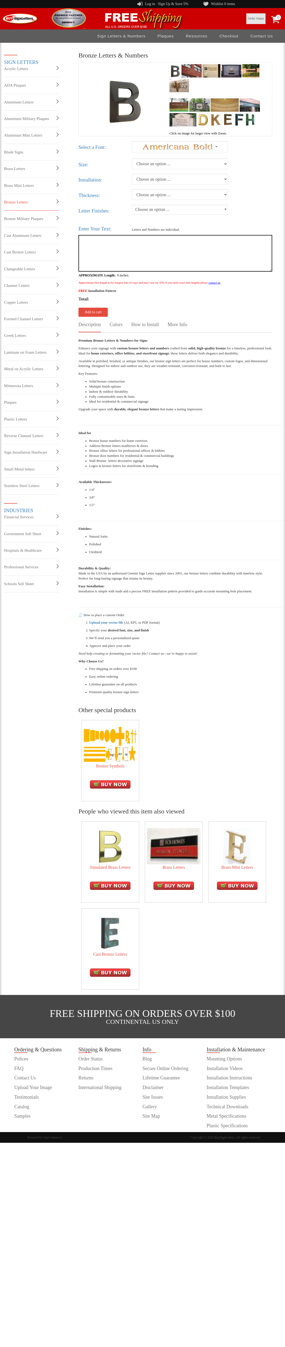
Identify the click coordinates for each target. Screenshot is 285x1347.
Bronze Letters (31, 201)
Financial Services (31, 516)
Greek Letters (31, 335)
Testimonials (26, 1097)
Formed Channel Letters (31, 318)
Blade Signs (31, 151)
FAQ (18, 1068)
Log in (150, 4)
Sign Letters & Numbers (121, 36)
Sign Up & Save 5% (173, 4)
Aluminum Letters (31, 101)
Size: (83, 164)
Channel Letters (31, 285)
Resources (196, 36)
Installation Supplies (226, 1097)
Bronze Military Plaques (31, 218)
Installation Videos (225, 1068)
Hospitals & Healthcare (31, 550)
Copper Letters (31, 302)
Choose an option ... (152, 209)
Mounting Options (224, 1059)
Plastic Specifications (227, 1125)
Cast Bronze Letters (31, 251)
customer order (28, 1125)
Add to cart (93, 312)
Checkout (228, 36)
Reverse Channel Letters (31, 435)
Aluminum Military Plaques (31, 118)
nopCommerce (52, 1137)
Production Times (95, 1068)
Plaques (165, 36)
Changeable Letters (31, 268)
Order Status (256, 18)
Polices (21, 1059)
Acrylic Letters (31, 68)
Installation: (90, 180)
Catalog (21, 1106)
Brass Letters (31, 168)
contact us (214, 282)
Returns (85, 1077)
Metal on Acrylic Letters (31, 368)
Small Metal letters (31, 468)
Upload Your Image (33, 1087)
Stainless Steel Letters (31, 485)
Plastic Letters (31, 418)
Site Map (151, 1116)
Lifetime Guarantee (161, 1077)
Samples (22, 1116)
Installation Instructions (229, 1077)
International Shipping (99, 1087)
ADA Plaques (31, 85)
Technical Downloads (227, 1106)
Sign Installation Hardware (31, 452)
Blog (147, 1059)
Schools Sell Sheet (31, 583)
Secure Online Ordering (165, 1068)
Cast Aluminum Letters (31, 235)
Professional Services (31, 566)
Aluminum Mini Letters (31, 135)
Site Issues (152, 1097)
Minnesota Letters (31, 385)
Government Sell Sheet (31, 533)
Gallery (149, 1106)
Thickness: (89, 195)
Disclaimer (153, 1087)
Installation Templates (228, 1087)
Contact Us (262, 36)
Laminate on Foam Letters (31, 352)
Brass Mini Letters (31, 185)
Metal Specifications (226, 1116)
